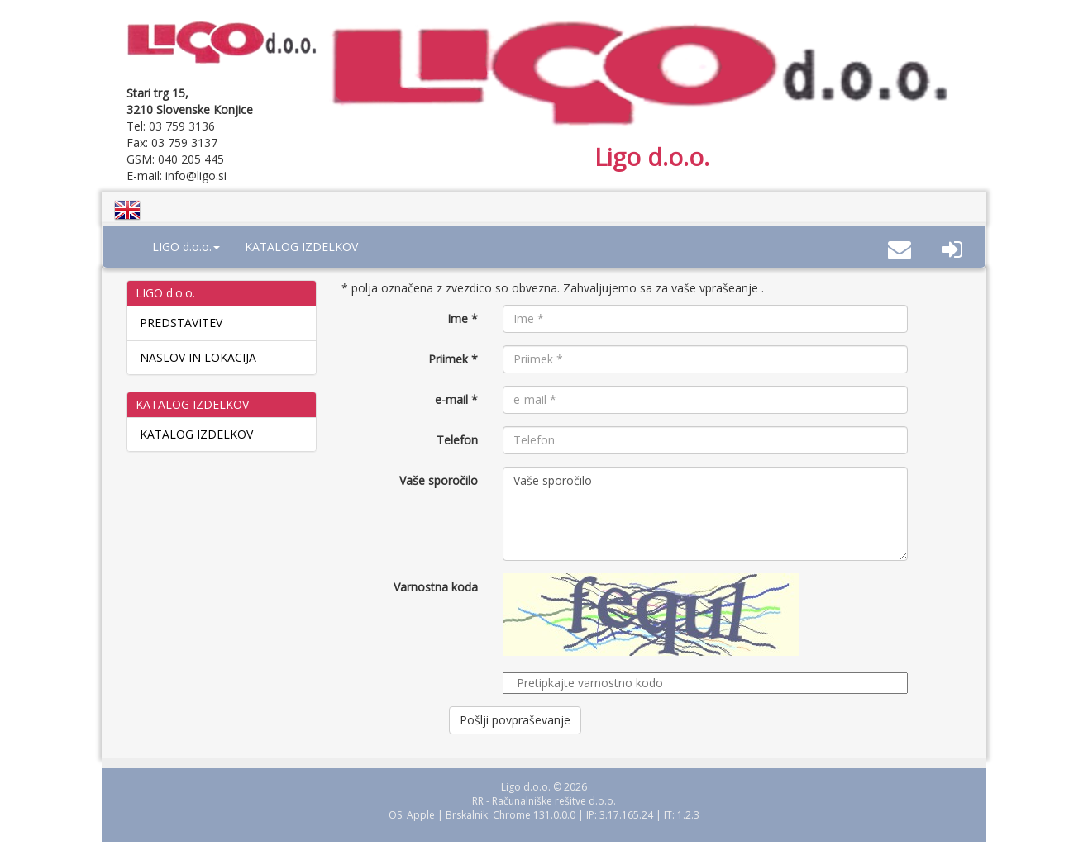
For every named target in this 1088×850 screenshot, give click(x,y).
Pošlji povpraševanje (515, 720)
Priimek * (453, 359)
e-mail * (456, 399)
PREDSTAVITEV (181, 322)
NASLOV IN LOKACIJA (198, 357)
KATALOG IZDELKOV (301, 246)
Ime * (462, 318)
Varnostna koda (436, 587)
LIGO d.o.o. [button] (186, 246)
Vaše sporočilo (438, 480)
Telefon (457, 440)
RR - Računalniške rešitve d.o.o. (544, 801)
